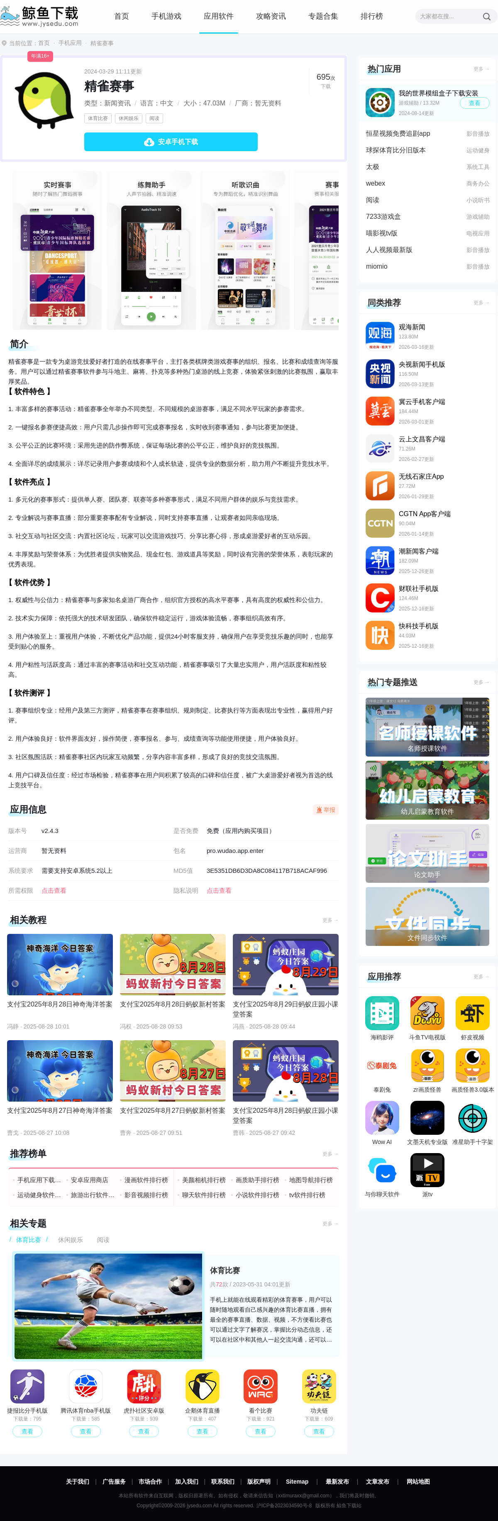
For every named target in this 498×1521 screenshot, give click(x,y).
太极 (372, 166)
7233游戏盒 (383, 216)
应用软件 (219, 16)
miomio (377, 266)
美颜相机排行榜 (204, 1179)
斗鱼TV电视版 (427, 1018)
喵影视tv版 (382, 233)
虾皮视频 (473, 1018)
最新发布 (337, 1481)
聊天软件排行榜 (204, 1194)
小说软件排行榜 (257, 1194)
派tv (427, 1175)
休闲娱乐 (129, 118)
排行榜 (372, 16)
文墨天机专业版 (427, 1123)
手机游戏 (166, 16)
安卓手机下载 (178, 141)
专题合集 (323, 16)
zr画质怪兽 (427, 1070)
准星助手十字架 (472, 1123)
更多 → (330, 920)
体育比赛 (98, 118)
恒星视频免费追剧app (398, 133)
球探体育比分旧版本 (396, 150)
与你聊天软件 (382, 1175)
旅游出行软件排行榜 (93, 1194)
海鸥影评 (382, 1018)
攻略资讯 (271, 16)
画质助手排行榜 (257, 1179)
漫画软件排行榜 (146, 1179)
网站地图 (418, 1481)
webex (375, 183)
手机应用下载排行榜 (39, 1179)
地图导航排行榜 (311, 1179)
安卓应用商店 (89, 1179)
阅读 (154, 118)
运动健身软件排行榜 (39, 1194)
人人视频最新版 (389, 249)
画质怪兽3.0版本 (473, 1070)
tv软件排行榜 (307, 1194)
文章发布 (377, 1481)
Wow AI (382, 1123)
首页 (121, 16)
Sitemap (297, 1481)
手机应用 (70, 42)
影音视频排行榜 (146, 1194)
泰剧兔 (382, 1070)
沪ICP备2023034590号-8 (284, 1506)
